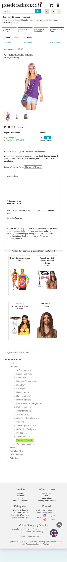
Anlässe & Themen (20, 510)
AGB (46, 496)
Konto (20, 498)
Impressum (46, 493)
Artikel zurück (28, 42)
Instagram (51, 516)
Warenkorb (20, 496)
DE (47, 11)
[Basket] (51, 5)
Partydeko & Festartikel (20, 515)
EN (53, 11)
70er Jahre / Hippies (33, 167)
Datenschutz (47, 498)
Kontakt (20, 493)
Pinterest (51, 519)
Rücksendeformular (20, 501)
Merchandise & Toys (20, 517)
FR (59, 11)
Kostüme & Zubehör (20, 513)
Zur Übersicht (7, 42)
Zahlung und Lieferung (47, 501)
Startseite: (6, 38)
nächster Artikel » (55, 42)
